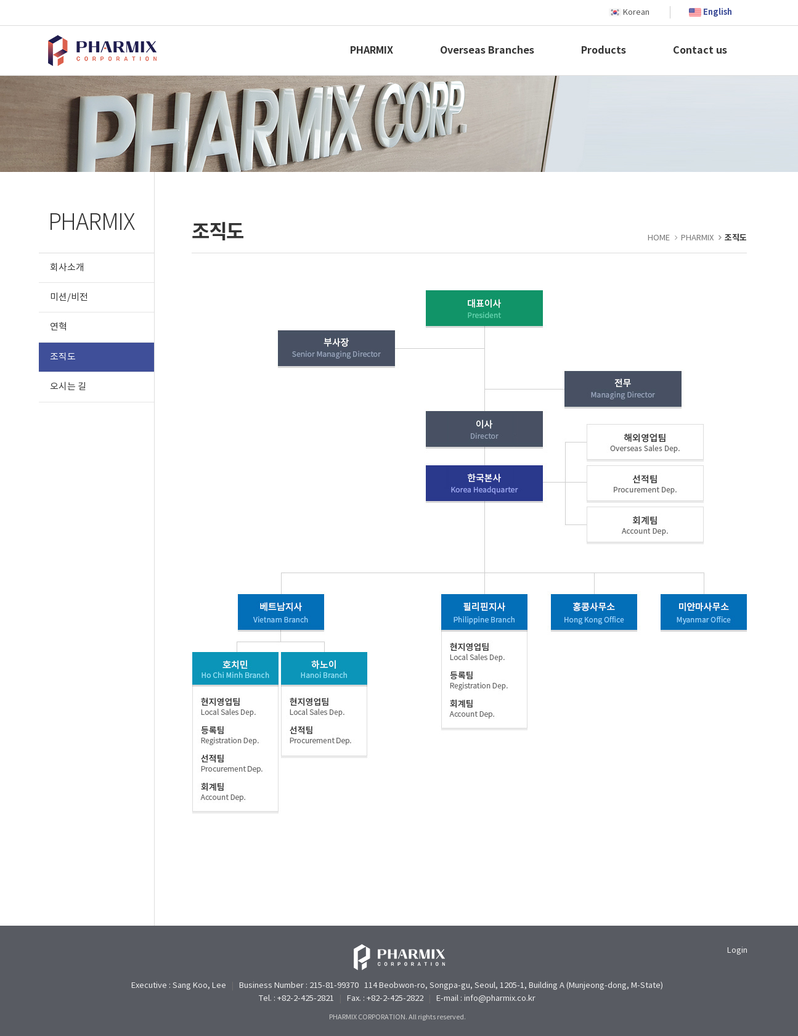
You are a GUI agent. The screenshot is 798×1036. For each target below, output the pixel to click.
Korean (636, 12)
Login (737, 950)
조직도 (63, 357)
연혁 (58, 327)
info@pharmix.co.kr (499, 998)
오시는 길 (68, 386)
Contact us (700, 50)
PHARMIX (371, 50)
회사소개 (67, 268)
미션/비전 (69, 297)
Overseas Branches (487, 50)
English (717, 12)
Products (603, 50)
